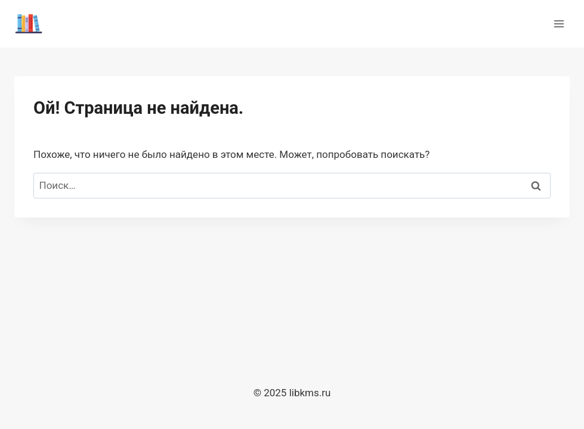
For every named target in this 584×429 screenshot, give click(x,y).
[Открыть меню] (559, 23)
